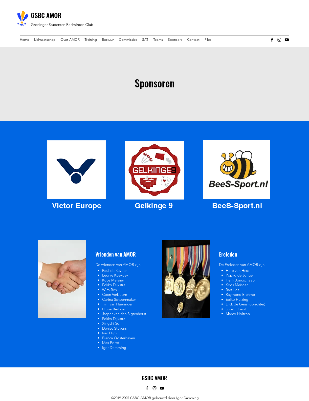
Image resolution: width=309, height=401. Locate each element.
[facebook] (271, 39)
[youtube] (286, 39)
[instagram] (279, 39)
